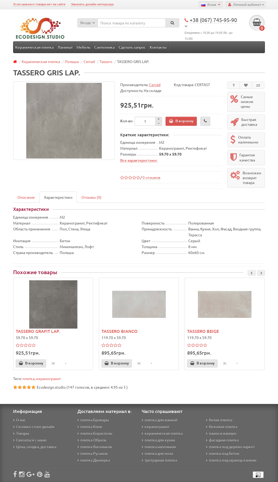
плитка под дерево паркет (230, 446)
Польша (72, 61)
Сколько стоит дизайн (33, 426)
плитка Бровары (93, 419)
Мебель (83, 47)
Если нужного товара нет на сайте (39, 4)
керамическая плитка (162, 433)
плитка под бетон (222, 453)
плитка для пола (157, 453)
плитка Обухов (91, 439)
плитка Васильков (94, 446)
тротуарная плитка (159, 460)
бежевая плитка (221, 426)
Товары (21, 433)
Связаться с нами (29, 439)
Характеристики (58, 197)
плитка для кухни (158, 439)
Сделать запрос (132, 47)
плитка (28, 378)
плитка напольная (159, 446)
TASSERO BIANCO (120, 331)
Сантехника (104, 47)
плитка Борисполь (94, 433)
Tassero (106, 61)
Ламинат (65, 47)
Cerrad (89, 61)
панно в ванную (221, 433)
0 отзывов (151, 177)
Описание (26, 197)
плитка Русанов (92, 453)
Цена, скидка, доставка (34, 446)
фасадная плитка (222, 439)
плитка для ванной (159, 419)
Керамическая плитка (34, 47)
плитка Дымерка (93, 460)
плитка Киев (89, 426)
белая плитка (219, 419)
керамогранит (48, 378)
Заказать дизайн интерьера (92, 4)
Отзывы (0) (91, 197)
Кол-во (126, 120)
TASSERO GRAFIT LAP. (38, 331)
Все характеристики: (139, 160)
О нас (19, 419)
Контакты (158, 47)
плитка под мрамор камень (231, 460)
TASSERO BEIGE (203, 331)
